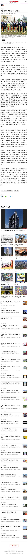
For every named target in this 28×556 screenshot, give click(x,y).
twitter (11, 196)
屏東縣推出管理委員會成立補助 (8, 535)
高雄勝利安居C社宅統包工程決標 (8, 474)
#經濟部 (3, 190)
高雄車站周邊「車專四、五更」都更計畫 (10, 497)
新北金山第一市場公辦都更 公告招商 (9, 390)
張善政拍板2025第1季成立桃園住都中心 (10, 519)
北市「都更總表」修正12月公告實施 (9, 460)
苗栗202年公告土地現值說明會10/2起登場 (10, 452)
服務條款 (6, 551)
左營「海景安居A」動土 (6, 318)
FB (2, 196)
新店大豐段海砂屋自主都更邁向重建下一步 (13, 230)
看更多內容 (14, 545)
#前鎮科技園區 (10, 190)
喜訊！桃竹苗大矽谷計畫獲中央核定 (9, 429)
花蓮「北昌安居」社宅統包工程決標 (9, 445)
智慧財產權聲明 (21, 551)
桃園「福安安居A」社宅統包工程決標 (9, 467)
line (6, 196)
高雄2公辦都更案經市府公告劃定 (8, 504)
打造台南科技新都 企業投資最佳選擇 (9, 482)
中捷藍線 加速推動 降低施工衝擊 (8, 512)
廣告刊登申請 (15, 551)
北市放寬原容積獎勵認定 (6, 414)
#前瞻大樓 (16, 190)
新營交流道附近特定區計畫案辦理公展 (10, 397)
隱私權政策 (10, 551)
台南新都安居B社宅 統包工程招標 (8, 310)
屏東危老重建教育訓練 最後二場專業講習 (10, 383)
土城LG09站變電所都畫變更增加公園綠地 (10, 359)
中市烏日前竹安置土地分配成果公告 (9, 351)
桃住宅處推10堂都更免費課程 (8, 375)
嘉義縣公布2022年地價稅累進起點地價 (12, 3)
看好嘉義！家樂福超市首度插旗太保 (9, 489)
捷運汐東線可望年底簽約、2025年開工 (10, 421)
